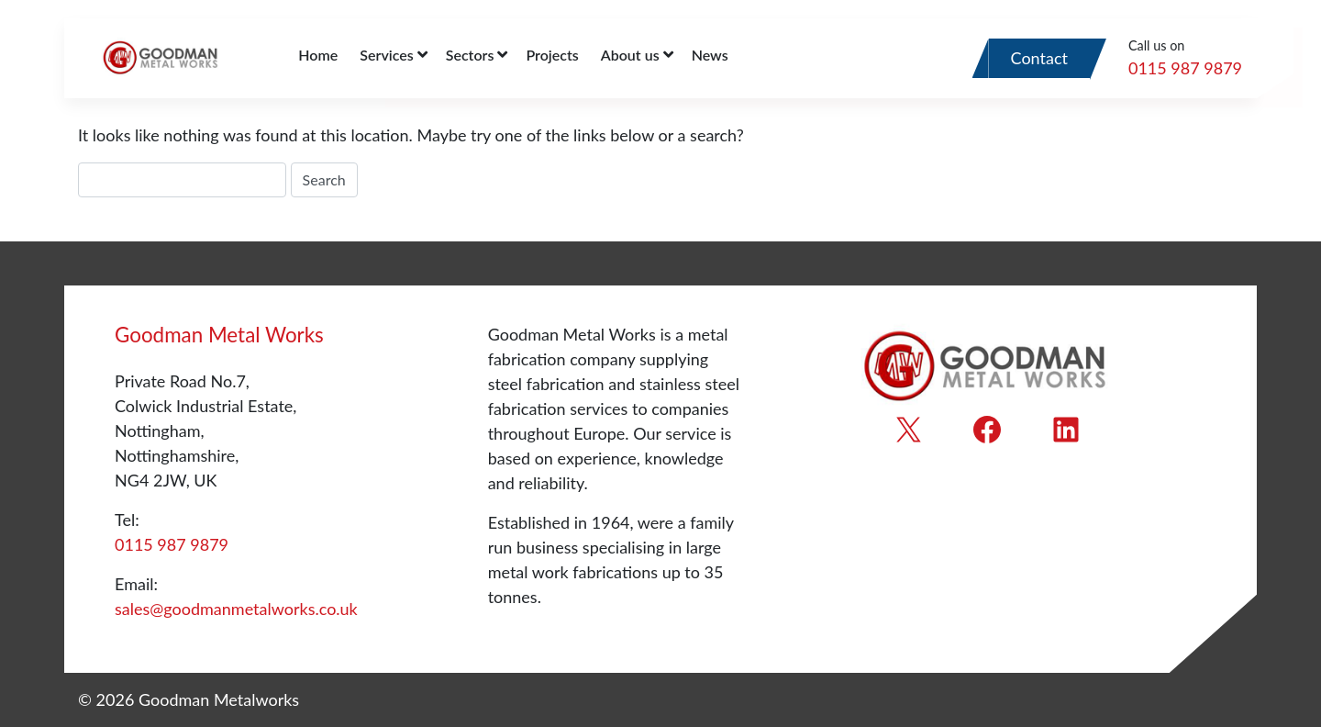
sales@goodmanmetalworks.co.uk (236, 608)
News (710, 54)
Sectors (470, 54)
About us (630, 54)
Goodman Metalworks (219, 699)
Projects (552, 54)
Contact (1039, 58)
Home (318, 54)
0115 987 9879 (1185, 68)
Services (386, 54)
